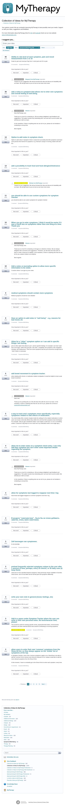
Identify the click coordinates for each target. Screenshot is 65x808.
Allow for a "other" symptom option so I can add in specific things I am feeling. (35, 342)
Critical (37, 73)
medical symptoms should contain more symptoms (32, 293)
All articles (9, 786)
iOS (31, 33)
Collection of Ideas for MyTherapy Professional (19, 767)
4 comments (14, 168)
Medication (6, 737)
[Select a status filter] (48, 47)
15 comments (14, 64)
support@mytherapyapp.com (22, 405)
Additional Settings (8, 720)
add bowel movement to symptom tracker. (28, 374)
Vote (6, 61)
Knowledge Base (12, 784)
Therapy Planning (8, 746)
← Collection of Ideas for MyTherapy (11, 23)
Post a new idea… (8, 710)
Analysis (6, 723)
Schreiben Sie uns (12, 757)
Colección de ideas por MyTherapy (16, 763)
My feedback (6, 50)
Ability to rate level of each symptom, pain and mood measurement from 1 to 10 (32, 58)
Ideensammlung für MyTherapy (15, 772)
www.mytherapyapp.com (9, 35)
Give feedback (11, 761)
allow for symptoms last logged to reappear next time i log (34, 493)
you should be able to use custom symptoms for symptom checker (34, 196)
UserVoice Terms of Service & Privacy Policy (38, 802)
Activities (6, 716)
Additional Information (9, 718)
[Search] (59, 753)
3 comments (14, 228)
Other (5, 739)
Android (37, 33)
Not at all (16, 73)
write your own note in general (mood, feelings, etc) (32, 597)
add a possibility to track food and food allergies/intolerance (35, 166)
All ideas (6, 712)
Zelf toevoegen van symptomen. (24, 541)
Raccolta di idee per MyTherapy (15, 780)
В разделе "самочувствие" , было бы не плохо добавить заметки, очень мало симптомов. (35, 519)
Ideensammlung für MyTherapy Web (16, 776)
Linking (5, 733)
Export (5, 729)
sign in (17, 699)
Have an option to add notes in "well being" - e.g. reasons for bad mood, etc (36, 319)
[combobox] (31, 752)
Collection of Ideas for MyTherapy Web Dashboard (20, 770)
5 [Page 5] (39, 684)
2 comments (14, 146)
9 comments (14, 96)
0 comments (14, 273)
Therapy (6, 744)
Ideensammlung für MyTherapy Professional (18, 774)
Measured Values (8, 735)
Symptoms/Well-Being (24, 64)
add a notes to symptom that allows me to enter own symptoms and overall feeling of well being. (37, 92)
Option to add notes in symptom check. (27, 137)
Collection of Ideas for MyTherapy (16, 765)
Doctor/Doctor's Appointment (11, 727)
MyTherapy (10, 790)
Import (5, 731)
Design (5, 725)
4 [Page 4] (36, 684)
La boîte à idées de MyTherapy (15, 778)
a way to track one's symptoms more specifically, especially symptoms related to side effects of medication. (35, 414)
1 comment (13, 203)
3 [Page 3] (33, 684)
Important (26, 73)
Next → (44, 684)
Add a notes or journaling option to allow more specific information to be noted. (33, 267)
